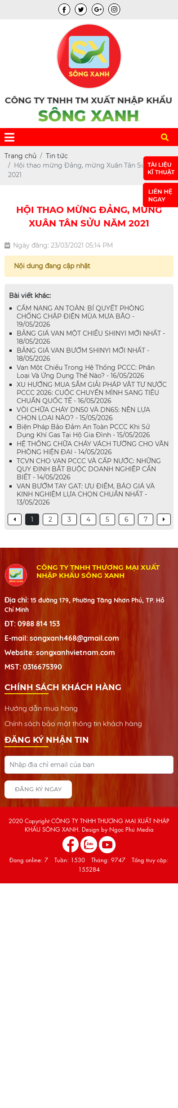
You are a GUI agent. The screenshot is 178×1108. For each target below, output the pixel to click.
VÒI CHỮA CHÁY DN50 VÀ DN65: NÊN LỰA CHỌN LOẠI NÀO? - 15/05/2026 (83, 414)
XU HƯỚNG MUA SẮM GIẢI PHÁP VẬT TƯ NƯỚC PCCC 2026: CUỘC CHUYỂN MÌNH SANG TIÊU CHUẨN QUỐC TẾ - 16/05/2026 (92, 393)
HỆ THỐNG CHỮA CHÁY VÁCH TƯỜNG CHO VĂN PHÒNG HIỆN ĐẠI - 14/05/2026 (93, 448)
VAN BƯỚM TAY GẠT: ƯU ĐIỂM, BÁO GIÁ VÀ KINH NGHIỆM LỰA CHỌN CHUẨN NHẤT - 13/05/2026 (86, 494)
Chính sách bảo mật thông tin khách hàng (73, 723)
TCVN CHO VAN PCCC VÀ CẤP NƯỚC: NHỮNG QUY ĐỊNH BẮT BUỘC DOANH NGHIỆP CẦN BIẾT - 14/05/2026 (89, 469)
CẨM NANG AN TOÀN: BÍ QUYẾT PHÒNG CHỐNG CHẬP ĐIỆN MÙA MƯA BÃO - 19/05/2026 (80, 316)
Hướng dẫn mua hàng (41, 708)
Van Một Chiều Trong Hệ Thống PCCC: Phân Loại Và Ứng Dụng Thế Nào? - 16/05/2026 (86, 371)
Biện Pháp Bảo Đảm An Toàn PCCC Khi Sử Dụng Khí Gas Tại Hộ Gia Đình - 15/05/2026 (83, 431)
